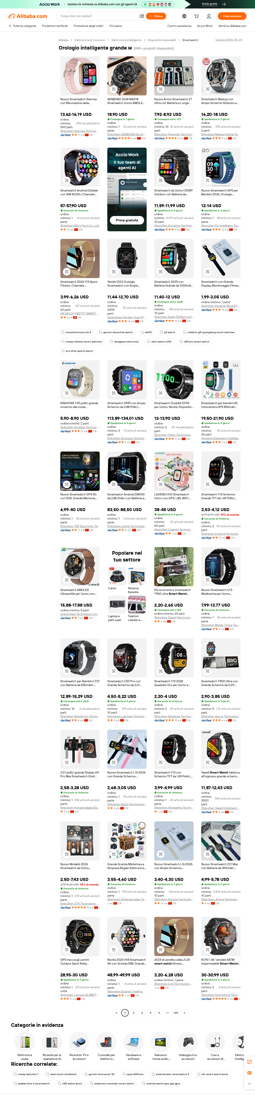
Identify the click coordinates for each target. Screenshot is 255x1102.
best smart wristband (61, 1074)
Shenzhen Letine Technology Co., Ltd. (127, 526)
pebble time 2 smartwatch (32, 1083)
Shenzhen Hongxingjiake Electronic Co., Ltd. (80, 807)
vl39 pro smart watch (194, 341)
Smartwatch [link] (190, 40)
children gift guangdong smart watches (209, 332)
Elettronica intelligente (127, 40)
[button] (114, 89)
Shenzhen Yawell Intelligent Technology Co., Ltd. (221, 808)
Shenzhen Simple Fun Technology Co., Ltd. (80, 716)
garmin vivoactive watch (116, 332)
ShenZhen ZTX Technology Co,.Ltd (80, 903)
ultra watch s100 (159, 341)
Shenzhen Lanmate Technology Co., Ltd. (127, 716)
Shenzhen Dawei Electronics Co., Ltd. (174, 617)
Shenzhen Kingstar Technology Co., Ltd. (80, 427)
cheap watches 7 (26, 1074)
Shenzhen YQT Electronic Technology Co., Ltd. (80, 526)
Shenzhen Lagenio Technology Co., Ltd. (174, 529)
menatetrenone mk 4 (76, 332)
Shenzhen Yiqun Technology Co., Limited (174, 435)
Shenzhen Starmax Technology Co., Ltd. (80, 131)
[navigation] (32, 527)
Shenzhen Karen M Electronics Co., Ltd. (174, 317)
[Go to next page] (184, 1013)
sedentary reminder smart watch (112, 1083)
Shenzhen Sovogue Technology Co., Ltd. (127, 438)
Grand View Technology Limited (80, 614)
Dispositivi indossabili (162, 40)
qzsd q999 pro (133, 1074)
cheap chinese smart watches (81, 341)
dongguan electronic (124, 341)
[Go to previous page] (116, 1013)
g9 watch (167, 332)
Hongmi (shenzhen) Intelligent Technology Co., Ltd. (221, 438)
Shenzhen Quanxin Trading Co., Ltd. (127, 991)
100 (176, 1012)
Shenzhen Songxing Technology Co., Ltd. (174, 225)
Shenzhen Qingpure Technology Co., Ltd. (174, 716)
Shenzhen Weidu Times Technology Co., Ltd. (221, 625)
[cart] (197, 16)
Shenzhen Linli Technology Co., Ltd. (174, 984)
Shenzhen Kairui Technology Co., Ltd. (127, 804)
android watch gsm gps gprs (161, 1083)
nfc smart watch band (212, 1074)
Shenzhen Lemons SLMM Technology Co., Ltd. (80, 995)
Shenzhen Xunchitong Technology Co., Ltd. (221, 995)
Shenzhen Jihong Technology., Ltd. (221, 899)
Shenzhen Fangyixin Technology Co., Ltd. (174, 134)
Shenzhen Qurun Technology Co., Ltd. (221, 716)
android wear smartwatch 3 (170, 1074)
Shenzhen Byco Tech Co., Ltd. (79, 225)
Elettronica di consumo (90, 40)
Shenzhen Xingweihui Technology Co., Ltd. (174, 807)
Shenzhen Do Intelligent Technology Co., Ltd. (221, 225)
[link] (249, 1061)
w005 (146, 332)
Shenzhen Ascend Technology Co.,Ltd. (174, 899)
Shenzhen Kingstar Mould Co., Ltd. (221, 306)
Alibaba (63, 40)
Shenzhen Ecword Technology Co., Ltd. (221, 533)
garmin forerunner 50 (99, 1074)
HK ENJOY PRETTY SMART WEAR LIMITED (80, 313)
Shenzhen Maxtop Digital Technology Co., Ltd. (221, 134)
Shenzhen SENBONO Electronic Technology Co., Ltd (127, 134)
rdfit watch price (70, 1083)
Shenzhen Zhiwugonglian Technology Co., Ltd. (127, 899)
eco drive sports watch (77, 351)
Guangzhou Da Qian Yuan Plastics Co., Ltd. (127, 317)
